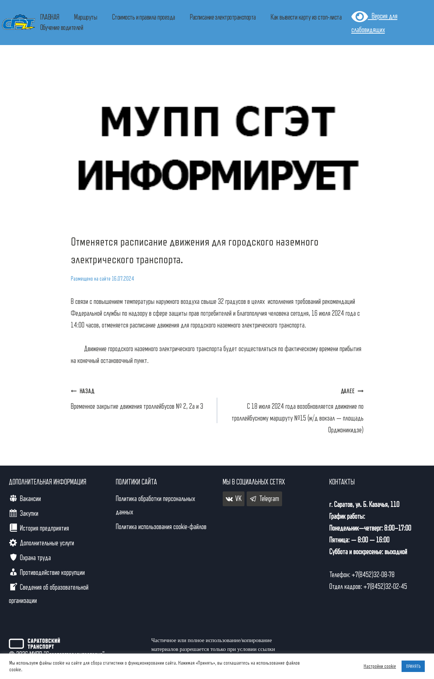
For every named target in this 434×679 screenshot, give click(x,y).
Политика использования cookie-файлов (161, 527)
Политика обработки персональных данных (155, 505)
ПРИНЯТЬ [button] (413, 666)
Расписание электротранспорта (223, 17)
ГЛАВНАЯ (49, 17)
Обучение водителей (61, 27)
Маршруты (85, 17)
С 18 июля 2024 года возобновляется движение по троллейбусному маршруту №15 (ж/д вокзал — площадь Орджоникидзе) (294, 409)
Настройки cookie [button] (380, 666)
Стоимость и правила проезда (143, 17)
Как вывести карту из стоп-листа (306, 17)
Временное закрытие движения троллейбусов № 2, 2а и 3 (140, 397)
